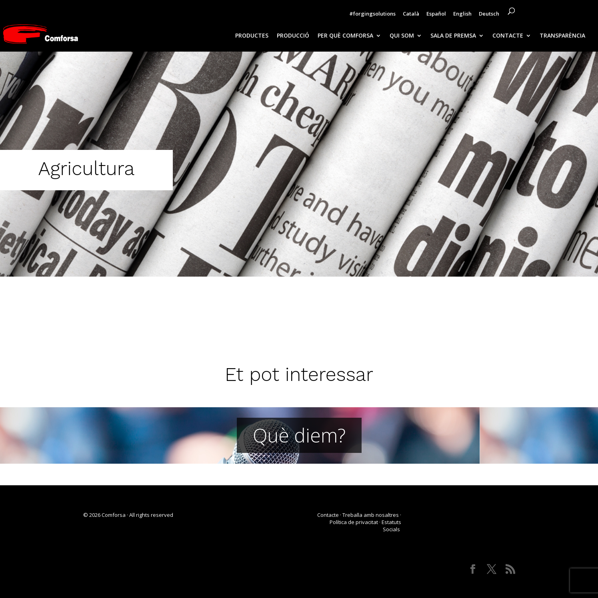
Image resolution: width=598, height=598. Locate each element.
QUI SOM (402, 36)
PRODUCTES (251, 36)
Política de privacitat (354, 522)
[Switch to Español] (436, 15)
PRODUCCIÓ (293, 36)
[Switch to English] (462, 15)
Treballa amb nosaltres (370, 514)
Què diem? (299, 435)
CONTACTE (507, 36)
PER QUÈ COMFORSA (345, 36)
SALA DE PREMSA (453, 36)
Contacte (328, 514)
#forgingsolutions (372, 14)
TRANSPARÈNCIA (562, 36)
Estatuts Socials (391, 525)
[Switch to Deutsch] (489, 15)
